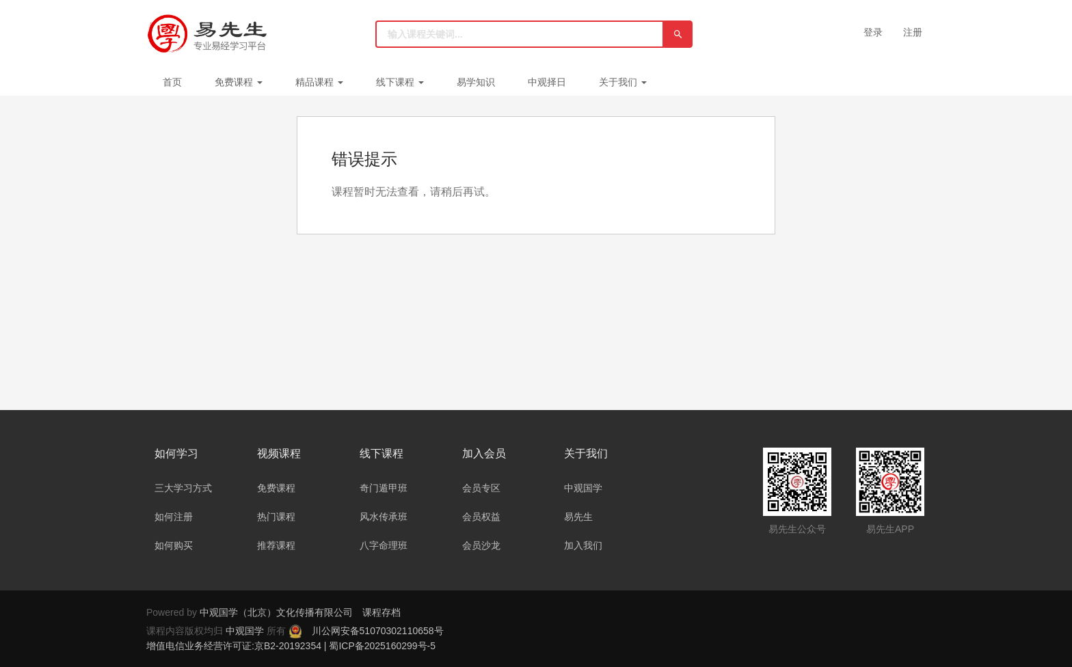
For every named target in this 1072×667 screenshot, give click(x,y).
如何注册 (174, 516)
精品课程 (319, 82)
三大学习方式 (183, 487)
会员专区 (481, 487)
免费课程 (239, 82)
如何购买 (174, 545)
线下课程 (400, 82)
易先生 (578, 516)
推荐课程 (276, 545)
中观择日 (547, 82)
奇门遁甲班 (383, 487)
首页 (172, 82)
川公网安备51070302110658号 (378, 630)
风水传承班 (383, 516)
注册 (912, 32)
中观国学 (583, 487)
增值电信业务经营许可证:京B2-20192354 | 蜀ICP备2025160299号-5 (291, 645)
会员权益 (481, 516)
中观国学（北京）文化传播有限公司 (276, 612)
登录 (873, 32)
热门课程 (276, 516)
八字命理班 (383, 545)
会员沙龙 (481, 545)
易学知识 (476, 82)
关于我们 (623, 82)
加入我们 (583, 545)
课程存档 (381, 612)
